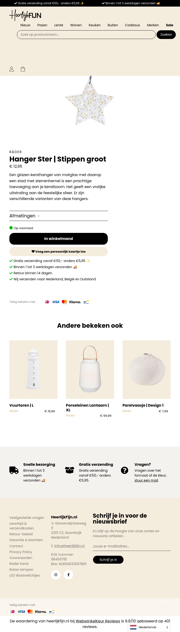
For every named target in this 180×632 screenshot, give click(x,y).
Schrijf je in (108, 559)
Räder (15, 152)
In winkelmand (58, 238)
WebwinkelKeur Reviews (98, 621)
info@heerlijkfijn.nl (69, 545)
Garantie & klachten (26, 540)
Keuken (95, 25)
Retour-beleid (21, 534)
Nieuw (25, 25)
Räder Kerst (19, 563)
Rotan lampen (21, 569)
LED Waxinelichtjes (24, 575)
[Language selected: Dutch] (149, 627)
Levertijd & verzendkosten (21, 526)
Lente (58, 25)
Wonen (76, 25)
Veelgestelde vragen (26, 517)
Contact (16, 546)
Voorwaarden (20, 557)
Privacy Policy (20, 552)
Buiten (113, 25)
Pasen (42, 25)
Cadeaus (132, 25)
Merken (153, 25)
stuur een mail (146, 480)
